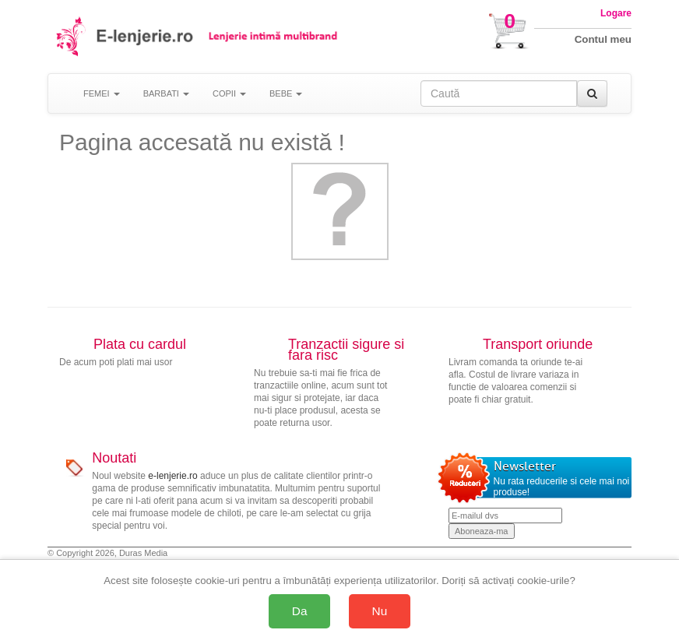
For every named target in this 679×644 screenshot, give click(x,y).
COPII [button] (229, 93)
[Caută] (592, 93)
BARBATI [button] (166, 93)
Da (300, 611)
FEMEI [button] (101, 93)
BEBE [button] (285, 93)
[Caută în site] (498, 93)
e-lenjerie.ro (172, 475)
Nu (380, 611)
